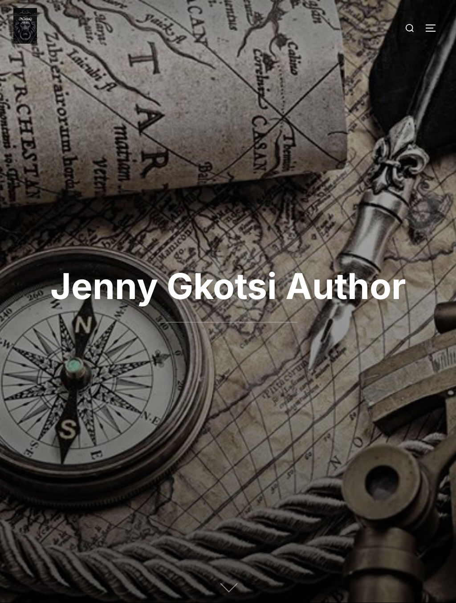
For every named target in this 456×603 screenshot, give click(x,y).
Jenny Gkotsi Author (228, 286)
